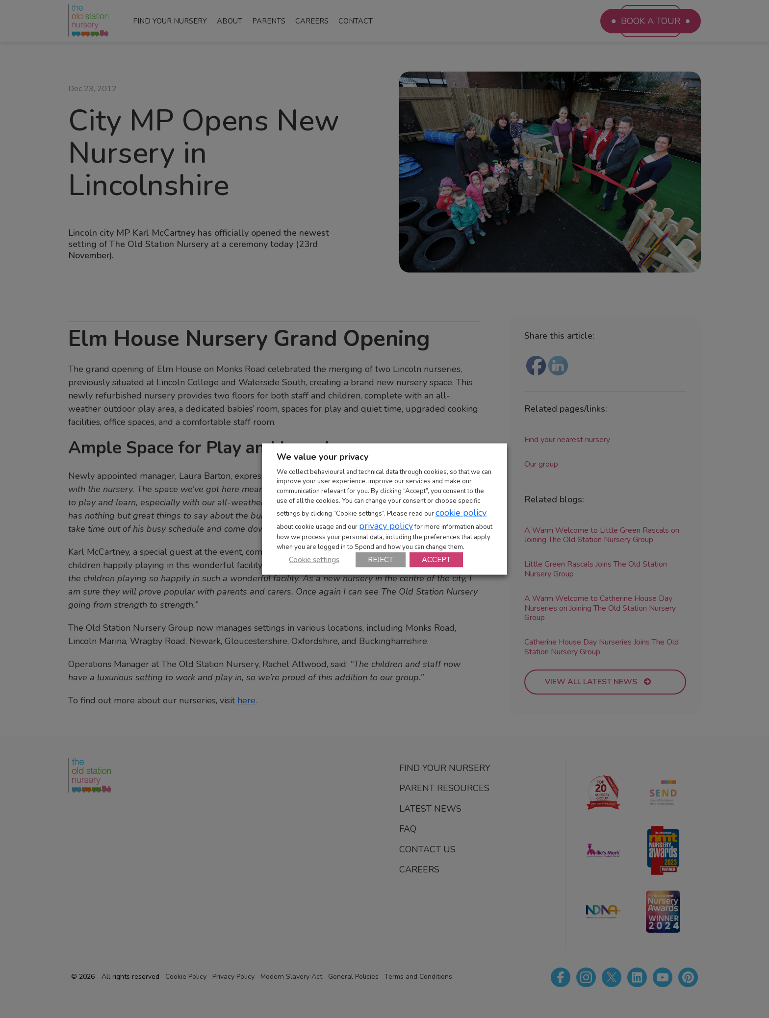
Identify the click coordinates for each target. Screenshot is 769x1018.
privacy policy (386, 526)
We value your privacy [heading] (322, 456)
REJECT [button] (380, 560)
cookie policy (461, 513)
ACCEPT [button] (436, 560)
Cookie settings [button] (314, 560)
